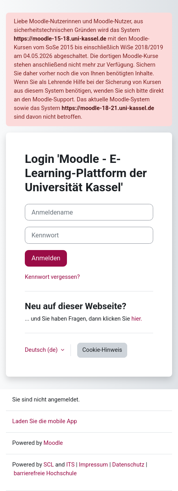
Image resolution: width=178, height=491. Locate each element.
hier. (137, 318)
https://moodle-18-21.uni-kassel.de (108, 108)
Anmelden (46, 258)
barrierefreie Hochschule (45, 473)
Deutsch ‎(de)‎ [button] (42, 349)
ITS (70, 464)
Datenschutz (128, 464)
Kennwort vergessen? (52, 276)
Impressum (93, 464)
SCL (49, 464)
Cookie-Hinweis (102, 349)
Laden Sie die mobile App (44, 421)
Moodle (53, 442)
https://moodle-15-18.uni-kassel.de (60, 38)
